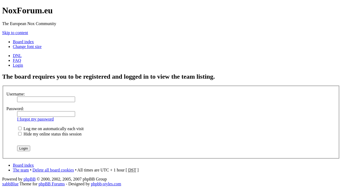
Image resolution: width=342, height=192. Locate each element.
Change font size (27, 46)
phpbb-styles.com (106, 184)
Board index (23, 41)
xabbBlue (10, 184)
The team (21, 170)
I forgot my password (35, 119)
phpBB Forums (51, 184)
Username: (15, 94)
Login (18, 65)
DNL (17, 55)
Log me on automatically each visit (51, 128)
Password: (15, 108)
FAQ (17, 60)
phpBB (30, 179)
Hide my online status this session (49, 134)
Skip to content (15, 32)
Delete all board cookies (53, 170)
